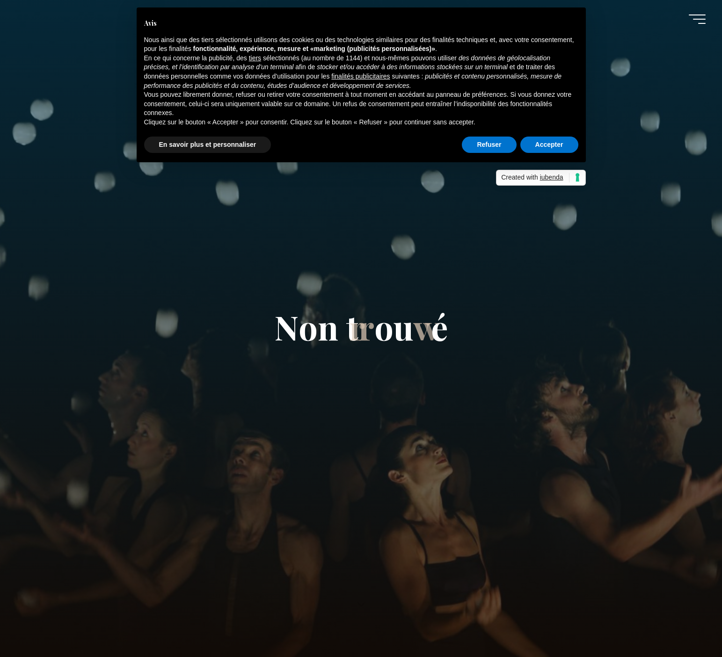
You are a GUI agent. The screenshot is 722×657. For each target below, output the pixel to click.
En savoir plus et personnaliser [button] (207, 144)
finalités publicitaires (360, 76)
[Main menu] (697, 19)
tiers (255, 58)
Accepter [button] (549, 144)
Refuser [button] (489, 144)
